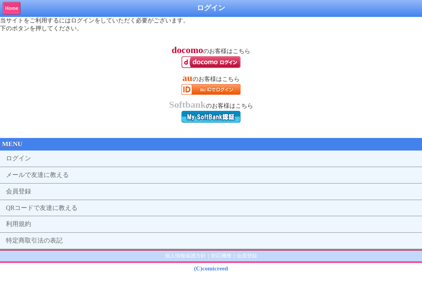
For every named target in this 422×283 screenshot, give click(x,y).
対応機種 (221, 256)
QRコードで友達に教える (42, 207)
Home (11, 8)
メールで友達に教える (37, 174)
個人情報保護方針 (185, 256)
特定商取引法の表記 (34, 240)
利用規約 (18, 224)
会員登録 (18, 191)
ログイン (18, 158)
